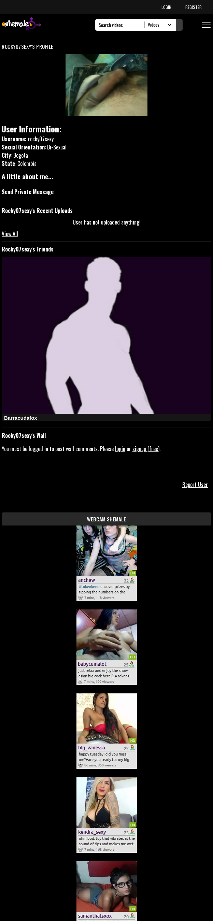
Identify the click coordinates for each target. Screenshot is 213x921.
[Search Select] (158, 25)
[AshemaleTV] (21, 24)
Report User (195, 484)
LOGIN (166, 7)
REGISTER (193, 7)
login (120, 449)
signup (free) (145, 449)
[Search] (122, 24)
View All (10, 234)
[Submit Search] (179, 25)
